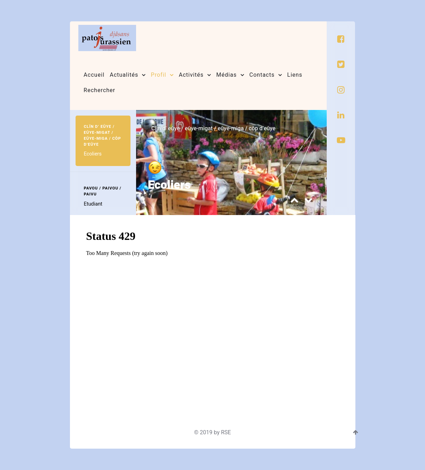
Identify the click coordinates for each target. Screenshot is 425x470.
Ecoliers (171, 184)
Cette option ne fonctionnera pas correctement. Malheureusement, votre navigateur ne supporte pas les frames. (211, 314)
